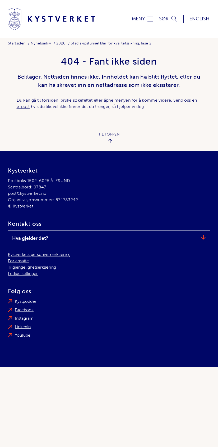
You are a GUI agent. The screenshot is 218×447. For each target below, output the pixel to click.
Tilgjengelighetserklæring (32, 267)
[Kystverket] (51, 19)
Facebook (24, 309)
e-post (23, 106)
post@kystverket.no (27, 193)
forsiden (50, 100)
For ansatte (18, 260)
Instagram (24, 318)
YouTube (22, 335)
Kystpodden (26, 301)
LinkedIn (23, 326)
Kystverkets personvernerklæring (39, 254)
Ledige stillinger (23, 273)
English (199, 19)
